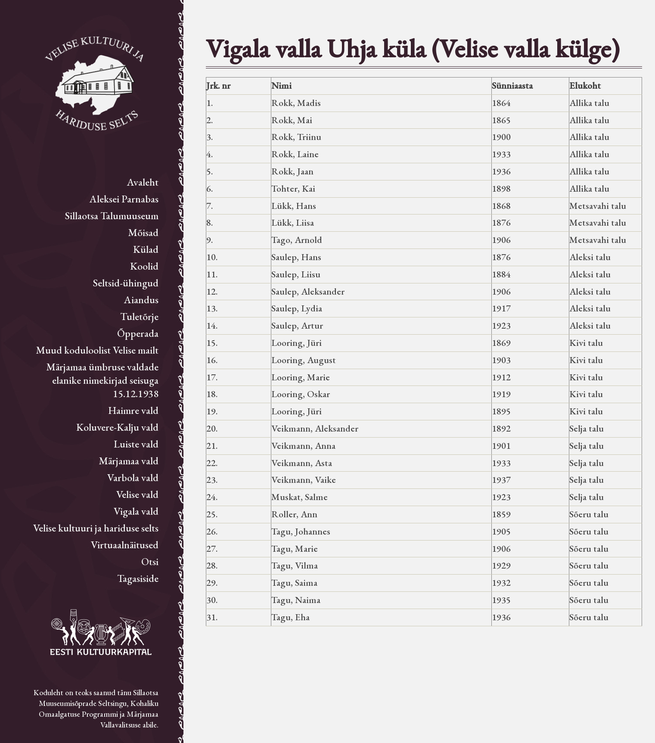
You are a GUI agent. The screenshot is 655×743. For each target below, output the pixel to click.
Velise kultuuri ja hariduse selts (95, 528)
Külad (145, 249)
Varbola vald (132, 477)
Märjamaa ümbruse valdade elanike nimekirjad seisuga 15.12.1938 (102, 380)
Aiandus (141, 299)
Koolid (144, 266)
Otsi (149, 561)
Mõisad (143, 232)
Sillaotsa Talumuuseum (111, 215)
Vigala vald (136, 511)
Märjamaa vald (128, 460)
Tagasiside (137, 578)
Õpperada (137, 333)
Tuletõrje (139, 316)
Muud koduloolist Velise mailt (97, 350)
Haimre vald (133, 410)
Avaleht (142, 182)
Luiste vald (136, 444)
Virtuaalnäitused (124, 544)
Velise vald (137, 494)
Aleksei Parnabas (124, 198)
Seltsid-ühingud (125, 282)
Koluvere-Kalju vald (117, 427)
